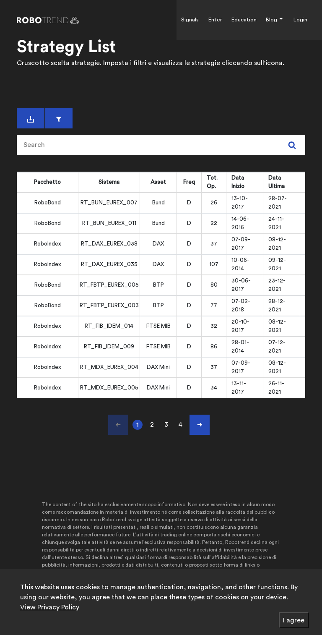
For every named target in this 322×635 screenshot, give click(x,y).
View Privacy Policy (49, 607)
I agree (293, 620)
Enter (215, 19)
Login (300, 19)
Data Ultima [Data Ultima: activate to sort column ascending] (276, 182)
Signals (190, 19)
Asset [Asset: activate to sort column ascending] (158, 182)
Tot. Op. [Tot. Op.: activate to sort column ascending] (212, 182)
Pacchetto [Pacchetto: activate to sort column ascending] (47, 182)
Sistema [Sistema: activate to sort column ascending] (109, 182)
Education (244, 19)
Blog (275, 19)
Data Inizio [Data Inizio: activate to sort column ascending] (237, 182)
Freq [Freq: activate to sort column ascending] (189, 182)
